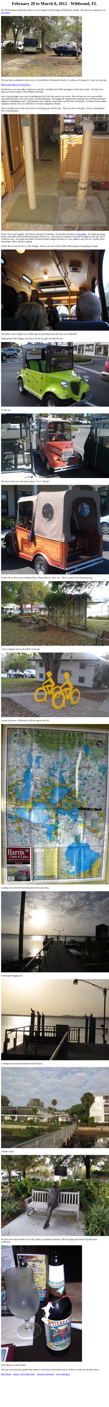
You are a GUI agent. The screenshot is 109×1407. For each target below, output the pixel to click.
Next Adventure (63, 1374)
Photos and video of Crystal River (15, 85)
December (5, 12)
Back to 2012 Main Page (24, 1374)
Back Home (6, 1374)
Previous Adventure (45, 1374)
